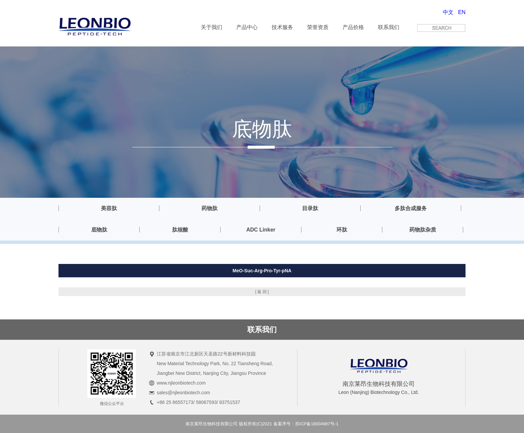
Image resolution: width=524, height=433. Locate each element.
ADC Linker (260, 230)
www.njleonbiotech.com (181, 383)
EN (462, 12)
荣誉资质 (318, 27)
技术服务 (282, 27)
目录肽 (310, 208)
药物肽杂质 (422, 230)
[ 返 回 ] (262, 291)
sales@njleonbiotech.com (183, 392)
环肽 (342, 230)
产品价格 (353, 27)
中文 (448, 12)
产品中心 (247, 27)
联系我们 (388, 27)
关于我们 (211, 27)
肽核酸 (180, 230)
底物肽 (99, 230)
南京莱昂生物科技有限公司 (211, 423)
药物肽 (210, 208)
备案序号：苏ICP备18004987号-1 (306, 423)
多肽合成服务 (411, 208)
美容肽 (109, 208)
